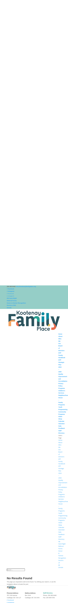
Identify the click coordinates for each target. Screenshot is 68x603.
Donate (9, 307)
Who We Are (59, 341)
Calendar (61, 421)
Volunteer (61, 423)
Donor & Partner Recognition (16, 303)
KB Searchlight (12, 298)
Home (60, 334)
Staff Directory (48, 593)
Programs (61, 388)
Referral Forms (12, 300)
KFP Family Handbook (61, 355)
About (60, 336)
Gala (59, 426)
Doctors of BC (11, 305)
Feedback (61, 428)
